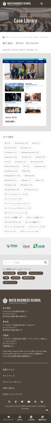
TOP (5, 37)
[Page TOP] (47, 410)
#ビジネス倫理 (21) (32, 222)
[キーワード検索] (23, 262)
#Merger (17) (26, 180)
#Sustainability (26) (12, 190)
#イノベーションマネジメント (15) (18, 208)
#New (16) (39, 180)
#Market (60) (29, 176)
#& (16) (7, 143)
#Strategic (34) (10, 185)
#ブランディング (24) (37, 227)
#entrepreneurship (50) (30, 152)
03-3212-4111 (11, 328)
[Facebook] (16, 401)
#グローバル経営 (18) (34, 217)
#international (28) (12, 166)
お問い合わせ (8, 388)
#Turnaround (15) (31, 190)
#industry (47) (20, 162)
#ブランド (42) (10, 231)
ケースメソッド (17, 37)
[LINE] (22, 401)
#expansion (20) (11, 157)
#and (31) (36, 143)
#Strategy (30, 50)
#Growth (15, 50)
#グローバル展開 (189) (13, 217)
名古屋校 (6, 308)
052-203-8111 (11, 314)
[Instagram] (35, 401)
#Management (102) (12, 176)
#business (7, 50)
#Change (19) (26, 148)
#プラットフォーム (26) (29, 231)
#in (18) (8, 162)
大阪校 (6, 335)
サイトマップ (8, 376)
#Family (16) (26, 157)
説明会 (19, 418)
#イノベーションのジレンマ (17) (17, 204)
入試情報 (31, 418)
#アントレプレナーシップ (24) (16, 194)
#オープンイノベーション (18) (16, 213)
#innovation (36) (36, 162)
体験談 (43, 418)
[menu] (46, 4)
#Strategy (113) (26, 185)
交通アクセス (8, 370)
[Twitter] (9, 401)
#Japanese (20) (40, 166)
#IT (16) (26, 166)
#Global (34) (40, 157)
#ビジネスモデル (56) (13, 222)
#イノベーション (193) (13, 199)
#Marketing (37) (11, 180)
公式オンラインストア (12, 394)
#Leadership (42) (11, 171)
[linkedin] (42, 401)
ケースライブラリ (32, 37)
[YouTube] (29, 401)
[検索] (45, 262)
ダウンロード (8, 418)
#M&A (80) (26, 171)
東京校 (6, 322)
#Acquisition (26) (21, 143)
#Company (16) (11, 152)
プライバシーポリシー (12, 382)
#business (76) (10, 148)
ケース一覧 (46, 37)
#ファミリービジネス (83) (14, 227)
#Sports (22, 50)
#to (36, 50)
